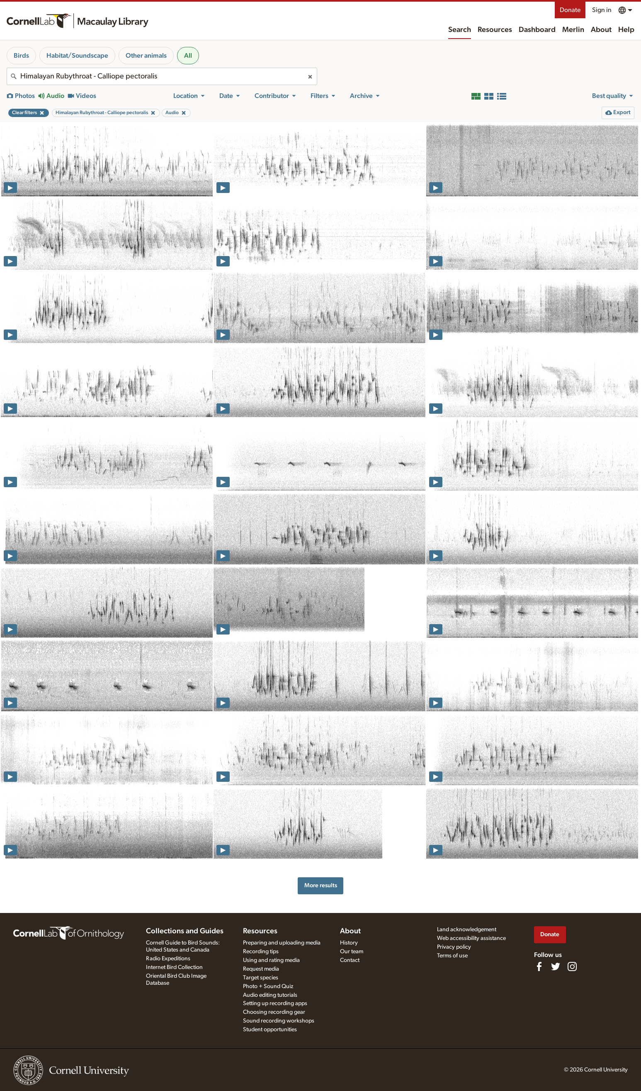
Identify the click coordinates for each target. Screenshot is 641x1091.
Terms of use (452, 956)
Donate (570, 10)
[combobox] (162, 76)
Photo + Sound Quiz (268, 986)
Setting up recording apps (275, 1003)
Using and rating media (271, 960)
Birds (21, 55)
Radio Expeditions (168, 959)
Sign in (602, 10)
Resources (495, 30)
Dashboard (537, 30)
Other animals (146, 55)
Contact (349, 960)
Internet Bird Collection (174, 967)
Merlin (573, 30)
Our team (351, 951)
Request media (261, 969)
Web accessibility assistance (471, 938)
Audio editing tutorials (270, 995)
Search (459, 30)
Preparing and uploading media (281, 943)
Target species (260, 978)
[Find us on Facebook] (539, 966)
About (601, 30)
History (349, 943)
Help (626, 30)
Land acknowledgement (466, 929)
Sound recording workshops (278, 1021)
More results (320, 885)
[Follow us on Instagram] (572, 966)
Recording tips (261, 951)
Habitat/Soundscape (77, 55)
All (188, 55)
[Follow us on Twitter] (556, 966)
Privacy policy (454, 947)
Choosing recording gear (274, 1012)
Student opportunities (270, 1029)
